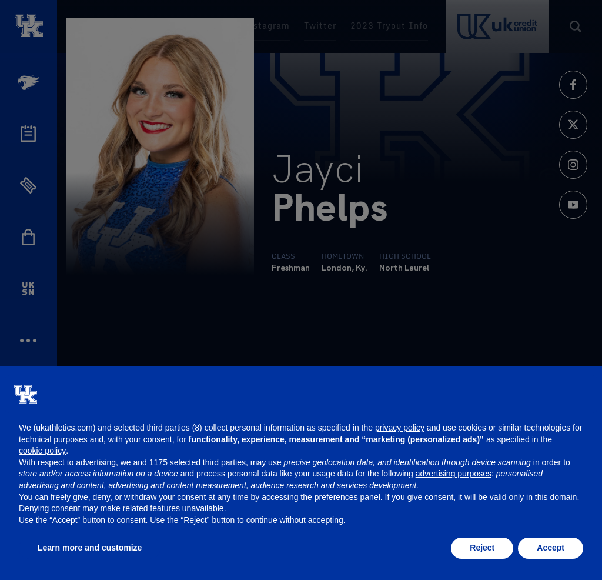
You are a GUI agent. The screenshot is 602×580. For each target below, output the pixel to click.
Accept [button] (550, 547)
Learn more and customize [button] (90, 547)
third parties (224, 462)
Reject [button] (482, 547)
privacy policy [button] (399, 427)
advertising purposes (453, 473)
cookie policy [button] (42, 450)
